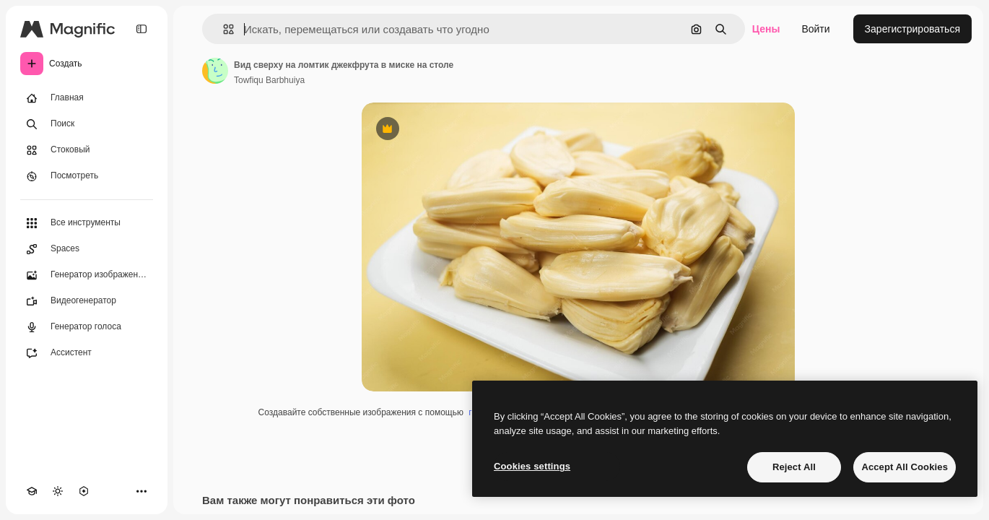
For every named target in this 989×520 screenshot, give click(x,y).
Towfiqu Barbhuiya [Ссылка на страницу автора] (269, 80)
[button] (223, 29)
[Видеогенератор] (86, 301)
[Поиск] (86, 124)
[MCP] (83, 491)
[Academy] (31, 491)
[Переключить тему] (57, 491)
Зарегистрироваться (912, 29)
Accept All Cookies (904, 467)
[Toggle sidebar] (141, 28)
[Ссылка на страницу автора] (215, 71)
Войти (815, 29)
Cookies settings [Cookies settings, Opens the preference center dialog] (532, 466)
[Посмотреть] (86, 176)
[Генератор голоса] (86, 327)
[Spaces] (86, 249)
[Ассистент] (86, 353)
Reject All (794, 467)
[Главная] (86, 98)
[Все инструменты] (86, 223)
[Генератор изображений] (86, 275)
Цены (766, 29)
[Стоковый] (86, 150)
